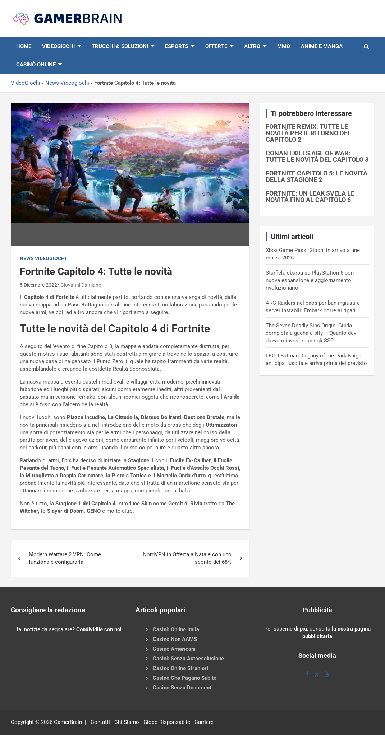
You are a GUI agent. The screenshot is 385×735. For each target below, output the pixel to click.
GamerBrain (68, 722)
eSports (176, 46)
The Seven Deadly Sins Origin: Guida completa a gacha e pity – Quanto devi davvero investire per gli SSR (312, 333)
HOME (23, 46)
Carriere (204, 722)
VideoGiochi (25, 83)
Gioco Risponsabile (166, 722)
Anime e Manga (322, 46)
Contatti (100, 722)
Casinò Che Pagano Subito (184, 678)
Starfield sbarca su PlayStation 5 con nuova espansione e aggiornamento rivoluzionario (310, 280)
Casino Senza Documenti (183, 687)
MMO (283, 46)
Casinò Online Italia (176, 629)
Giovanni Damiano (80, 285)
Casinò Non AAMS (175, 639)
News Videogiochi (67, 83)
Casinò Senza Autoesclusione (188, 658)
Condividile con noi (99, 629)
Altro (252, 46)
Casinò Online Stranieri (180, 668)
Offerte (216, 46)
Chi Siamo (126, 722)
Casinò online (36, 64)
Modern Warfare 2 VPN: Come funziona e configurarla (65, 558)
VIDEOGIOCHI (58, 46)
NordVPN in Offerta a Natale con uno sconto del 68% (187, 558)
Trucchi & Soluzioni (120, 46)
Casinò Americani (174, 649)
